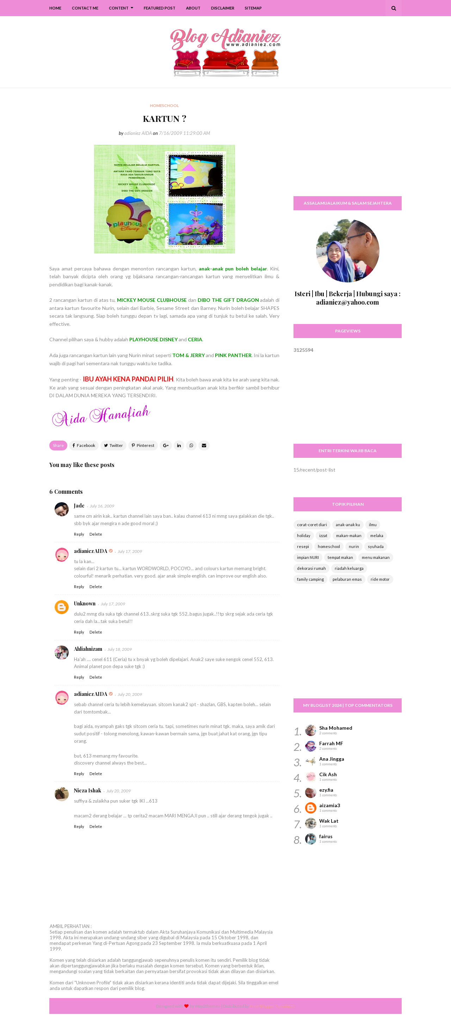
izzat (323, 535)
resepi (303, 546)
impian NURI (308, 557)
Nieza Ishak (87, 790)
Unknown (84, 603)
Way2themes (207, 1006)
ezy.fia (326, 790)
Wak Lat (329, 821)
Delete (95, 534)
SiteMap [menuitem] (253, 8)
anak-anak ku (348, 524)
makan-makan (349, 535)
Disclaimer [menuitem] (222, 8)
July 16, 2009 (102, 506)
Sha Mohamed (335, 728)
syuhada (376, 546)
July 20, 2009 (130, 694)
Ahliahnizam (88, 649)
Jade (79, 505)
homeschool (329, 546)
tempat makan (340, 557)
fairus (326, 836)
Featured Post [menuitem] (159, 8)
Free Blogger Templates (272, 1006)
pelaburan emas (347, 579)
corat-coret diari (312, 524)
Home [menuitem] (55, 8)
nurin (354, 546)
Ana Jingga (331, 759)
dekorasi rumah (311, 568)
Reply (79, 534)
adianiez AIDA (138, 133)
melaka (376, 535)
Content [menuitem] (119, 8)
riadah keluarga (349, 568)
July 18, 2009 (119, 649)
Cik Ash (328, 774)
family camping (310, 579)
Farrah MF (331, 743)
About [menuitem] (193, 8)
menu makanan (376, 557)
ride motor (380, 579)
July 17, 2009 (130, 551)
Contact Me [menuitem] (85, 8)
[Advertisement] (348, 146)
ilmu (373, 524)
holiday (303, 535)
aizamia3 (329, 805)
